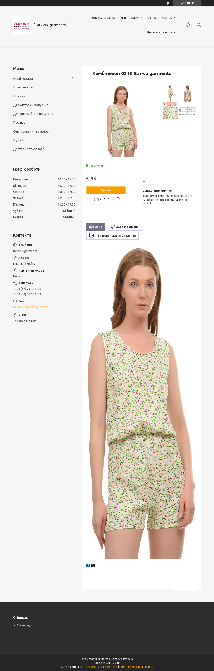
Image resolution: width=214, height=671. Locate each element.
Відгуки (19, 140)
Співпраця (24, 625)
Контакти (168, 17)
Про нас (151, 17)
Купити (106, 190)
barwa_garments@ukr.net (30, 307)
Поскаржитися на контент (100, 666)
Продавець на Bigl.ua (107, 662)
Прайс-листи (23, 87)
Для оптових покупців (30, 105)
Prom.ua (128, 658)
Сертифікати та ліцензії (31, 131)
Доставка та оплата (161, 32)
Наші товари (129, 17)
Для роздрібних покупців (33, 114)
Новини (19, 96)
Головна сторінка (103, 17)
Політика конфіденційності (136, 666)
